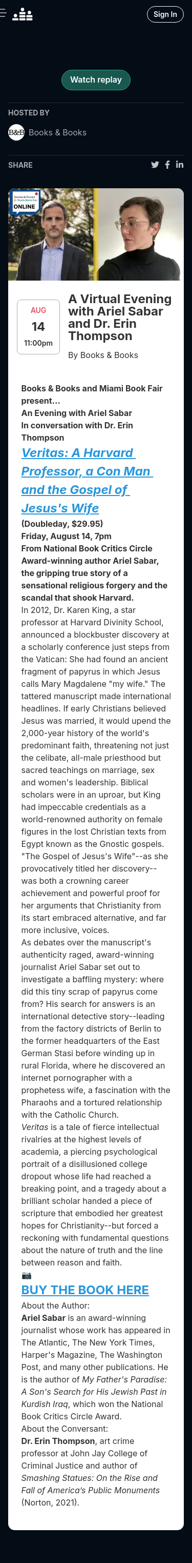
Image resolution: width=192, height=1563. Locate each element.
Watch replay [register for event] (96, 79)
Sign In (165, 14)
